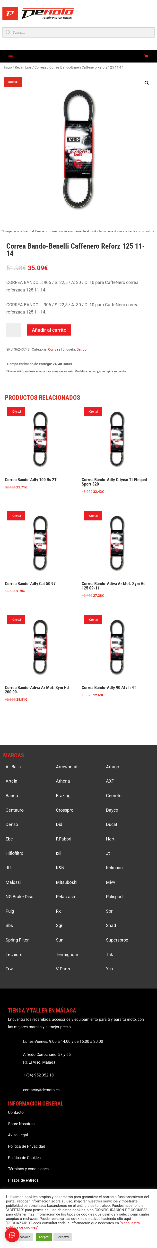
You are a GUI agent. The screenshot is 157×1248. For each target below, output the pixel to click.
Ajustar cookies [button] (19, 1237)
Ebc (9, 838)
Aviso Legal (18, 1135)
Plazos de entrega (23, 1180)
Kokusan (114, 867)
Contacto (16, 1112)
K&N (60, 867)
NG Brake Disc (19, 896)
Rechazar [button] (62, 1237)
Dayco (112, 810)
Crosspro (64, 810)
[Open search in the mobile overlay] (78, 32)
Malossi (13, 882)
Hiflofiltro (14, 853)
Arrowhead (66, 766)
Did (59, 824)
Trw (9, 968)
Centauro (15, 810)
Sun (59, 939)
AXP (110, 781)
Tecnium (14, 954)
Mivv (110, 882)
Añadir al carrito (49, 330)
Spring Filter (17, 939)
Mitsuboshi (66, 882)
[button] (146, 83)
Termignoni (67, 954)
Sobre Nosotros (21, 1124)
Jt (108, 853)
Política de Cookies (24, 1157)
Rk (58, 911)
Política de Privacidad (26, 1146)
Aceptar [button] (44, 1237)
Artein (11, 781)
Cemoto (114, 795)
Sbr (109, 911)
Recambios (23, 67)
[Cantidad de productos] (13, 330)
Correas (40, 67)
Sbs (9, 925)
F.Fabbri (63, 838)
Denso (12, 824)
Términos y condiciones (28, 1169)
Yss (109, 968)
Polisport (114, 896)
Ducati (112, 824)
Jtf (8, 867)
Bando (82, 349)
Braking (63, 795)
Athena (63, 781)
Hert (110, 838)
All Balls (13, 766)
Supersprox (117, 939)
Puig (10, 911)
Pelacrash (65, 896)
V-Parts (63, 968)
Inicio (8, 67)
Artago (112, 766)
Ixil (58, 853)
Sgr (59, 925)
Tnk (109, 954)
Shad (111, 925)
